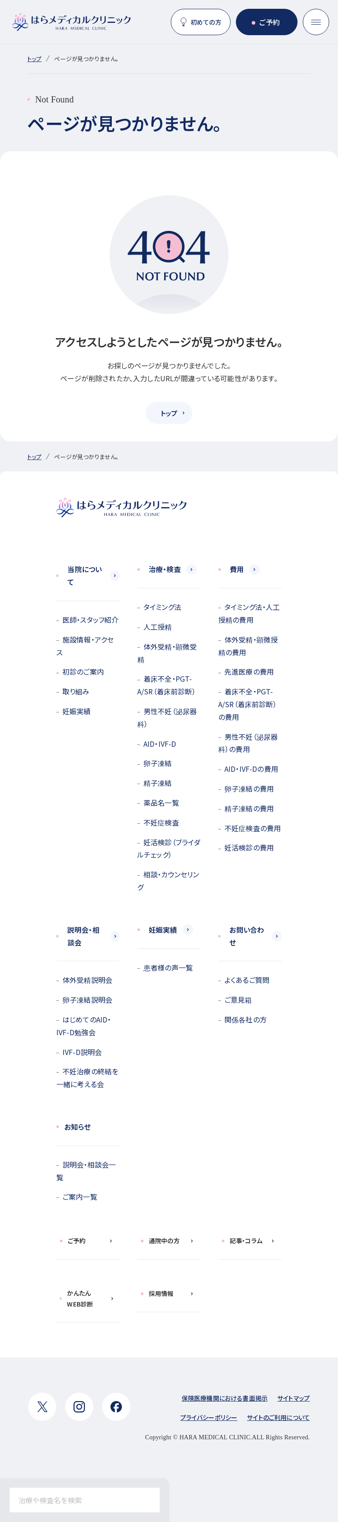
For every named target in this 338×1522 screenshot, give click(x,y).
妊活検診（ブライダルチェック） (168, 848)
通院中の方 (164, 1240)
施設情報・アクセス (85, 645)
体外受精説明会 (87, 980)
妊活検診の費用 (249, 847)
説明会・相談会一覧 (86, 1171)
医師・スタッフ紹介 (90, 619)
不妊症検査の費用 (252, 828)
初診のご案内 (83, 671)
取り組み (76, 691)
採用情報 (161, 1293)
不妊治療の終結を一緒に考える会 (87, 1077)
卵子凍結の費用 (249, 788)
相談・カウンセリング (168, 880)
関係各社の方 (245, 1019)
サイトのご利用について (278, 1417)
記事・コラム (246, 1240)
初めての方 (206, 22)
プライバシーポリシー (209, 1417)
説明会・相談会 (83, 936)
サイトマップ (293, 1398)
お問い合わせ (246, 936)
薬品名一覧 (161, 802)
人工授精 (157, 626)
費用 (237, 569)
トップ (34, 59)
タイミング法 (162, 607)
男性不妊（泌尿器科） (167, 717)
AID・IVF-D (159, 743)
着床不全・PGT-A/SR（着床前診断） (166, 685)
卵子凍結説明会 (87, 999)
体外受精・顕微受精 (167, 652)
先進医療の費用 (249, 671)
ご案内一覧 (79, 1196)
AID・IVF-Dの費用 (251, 768)
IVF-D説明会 (82, 1052)
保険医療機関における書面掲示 (225, 1398)
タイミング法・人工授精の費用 (249, 613)
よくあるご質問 (246, 980)
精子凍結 (157, 782)
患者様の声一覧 (168, 967)
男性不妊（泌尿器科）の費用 (248, 743)
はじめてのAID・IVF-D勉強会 (83, 1025)
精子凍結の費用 (249, 808)
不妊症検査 (161, 822)
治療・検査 (165, 569)
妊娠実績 (76, 711)
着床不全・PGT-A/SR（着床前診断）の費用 (247, 704)
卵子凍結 (157, 763)
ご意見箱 (238, 999)
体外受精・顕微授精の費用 (248, 645)
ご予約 (269, 22)
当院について (84, 575)
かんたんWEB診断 (80, 1298)
